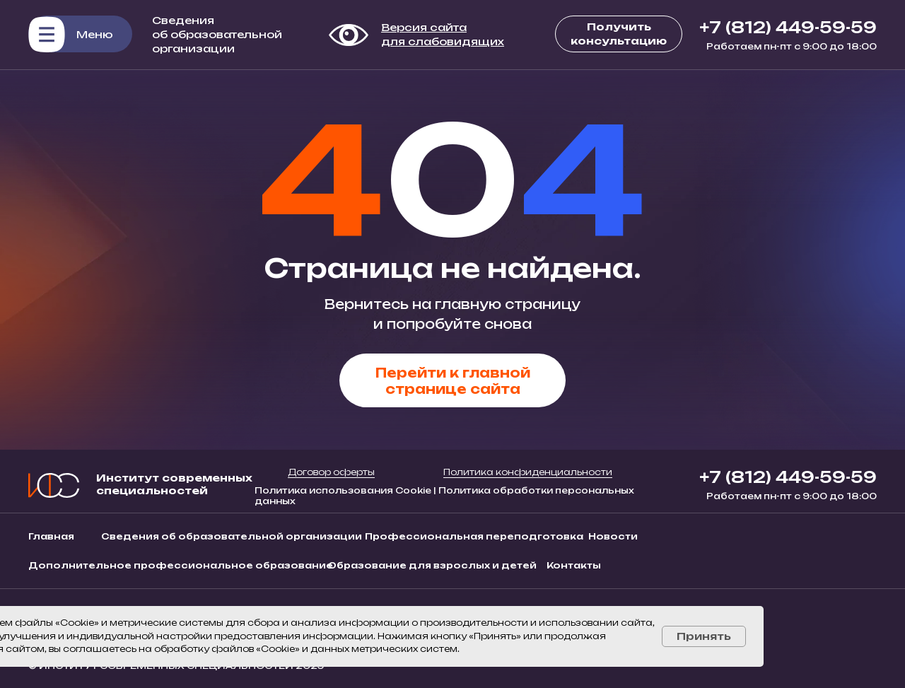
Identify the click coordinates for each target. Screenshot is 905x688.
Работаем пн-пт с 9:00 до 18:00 (791, 46)
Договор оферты (331, 472)
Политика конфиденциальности (527, 472)
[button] (80, 34)
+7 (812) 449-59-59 (788, 27)
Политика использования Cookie (344, 490)
